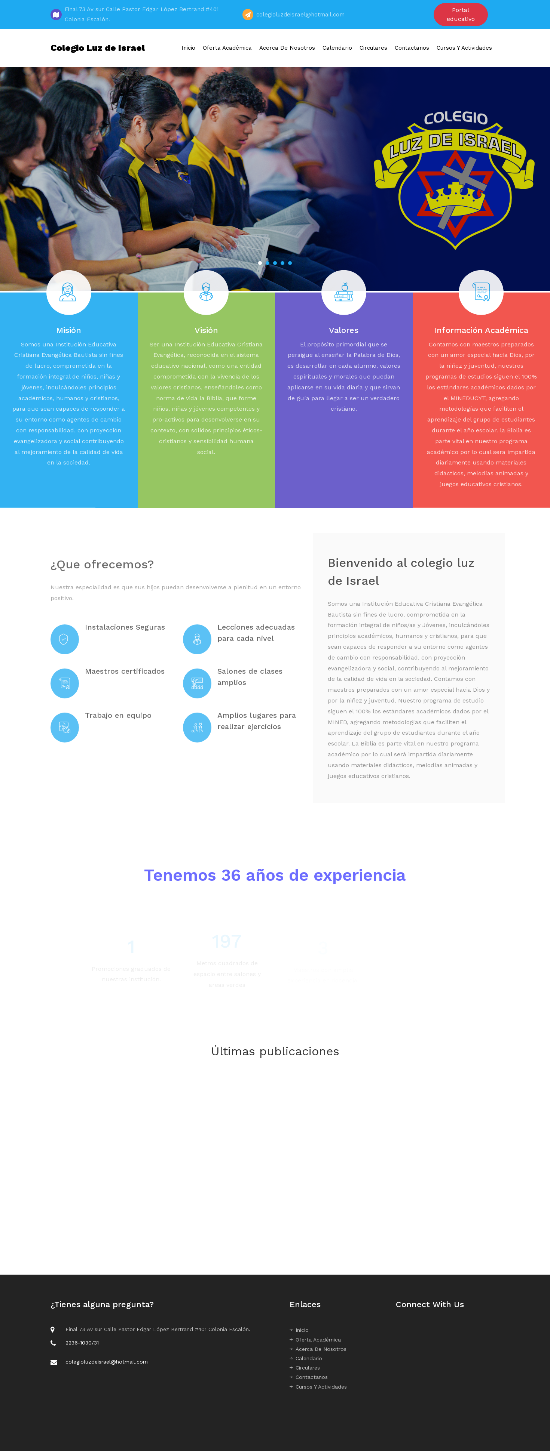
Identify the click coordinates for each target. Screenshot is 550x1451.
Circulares (373, 47)
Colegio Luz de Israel (98, 47)
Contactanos (412, 47)
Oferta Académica (227, 47)
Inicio (188, 47)
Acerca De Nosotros (287, 47)
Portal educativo (461, 14)
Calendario (337, 47)
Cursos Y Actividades (464, 47)
